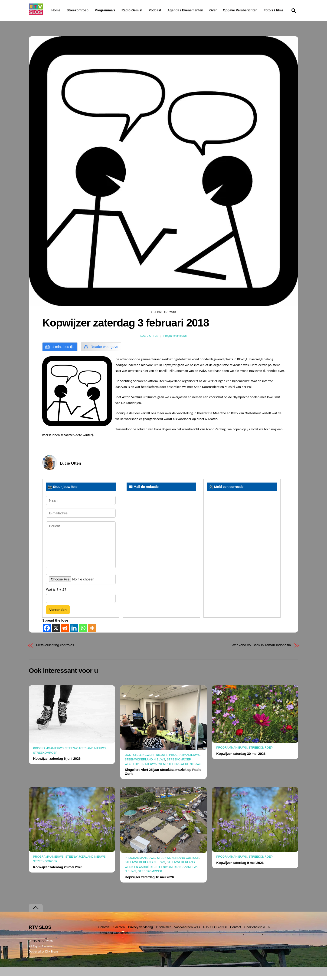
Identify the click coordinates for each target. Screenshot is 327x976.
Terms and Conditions (113, 942)
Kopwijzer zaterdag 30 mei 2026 (240, 763)
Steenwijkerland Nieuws (85, 757)
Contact (235, 936)
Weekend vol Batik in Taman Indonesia (261, 654)
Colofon (103, 936)
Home (52, 10)
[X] (56, 637)
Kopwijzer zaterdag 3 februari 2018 (125, 332)
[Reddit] (65, 637)
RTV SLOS (39, 950)
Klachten (118, 936)
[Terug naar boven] (36, 917)
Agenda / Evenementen (197, 10)
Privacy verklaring (140, 936)
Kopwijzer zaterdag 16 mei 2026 (149, 886)
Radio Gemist (143, 10)
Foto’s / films (62, 19)
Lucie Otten (149, 344)
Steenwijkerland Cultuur (178, 867)
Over (225, 10)
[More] (92, 637)
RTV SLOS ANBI (215, 936)
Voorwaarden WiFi (187, 936)
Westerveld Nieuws (141, 773)
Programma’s (114, 10)
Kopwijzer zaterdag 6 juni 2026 (57, 767)
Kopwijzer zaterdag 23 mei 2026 (57, 876)
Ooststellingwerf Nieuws (146, 764)
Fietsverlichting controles (55, 654)
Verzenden (58, 619)
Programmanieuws (174, 344)
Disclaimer (163, 936)
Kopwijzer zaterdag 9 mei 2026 (240, 872)
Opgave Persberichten (257, 10)
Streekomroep (78, 10)
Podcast (166, 10)
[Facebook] (47, 637)
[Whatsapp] (83, 637)
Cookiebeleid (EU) (257, 936)
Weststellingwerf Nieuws (179, 773)
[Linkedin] (74, 637)
